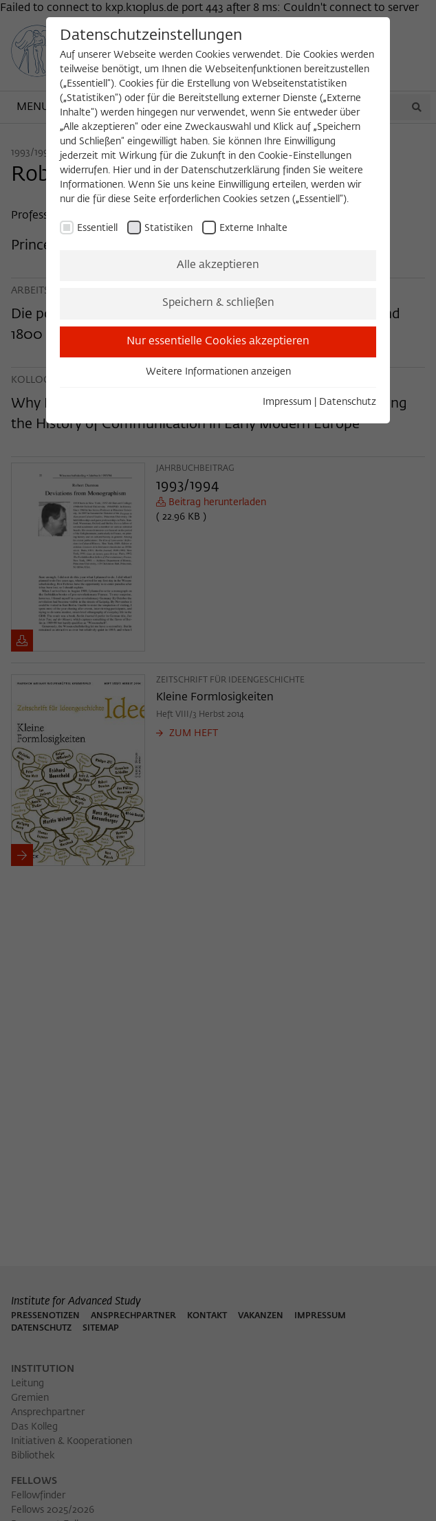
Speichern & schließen (218, 303)
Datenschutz (347, 402)
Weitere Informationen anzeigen (218, 372)
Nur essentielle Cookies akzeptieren (218, 341)
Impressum (287, 402)
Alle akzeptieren (218, 265)
